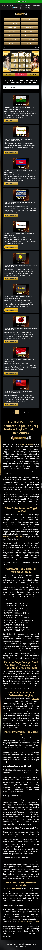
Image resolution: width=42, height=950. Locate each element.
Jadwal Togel (12, 28)
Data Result (29, 28)
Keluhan (12, 43)
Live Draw (29, 20)
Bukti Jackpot (29, 39)
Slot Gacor (12, 32)
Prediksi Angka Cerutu (26, 944)
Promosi (29, 24)
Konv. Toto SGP (29, 35)
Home (12, 20)
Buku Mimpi (12, 39)
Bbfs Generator (29, 32)
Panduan (29, 43)
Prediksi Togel (12, 24)
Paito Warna (12, 35)
